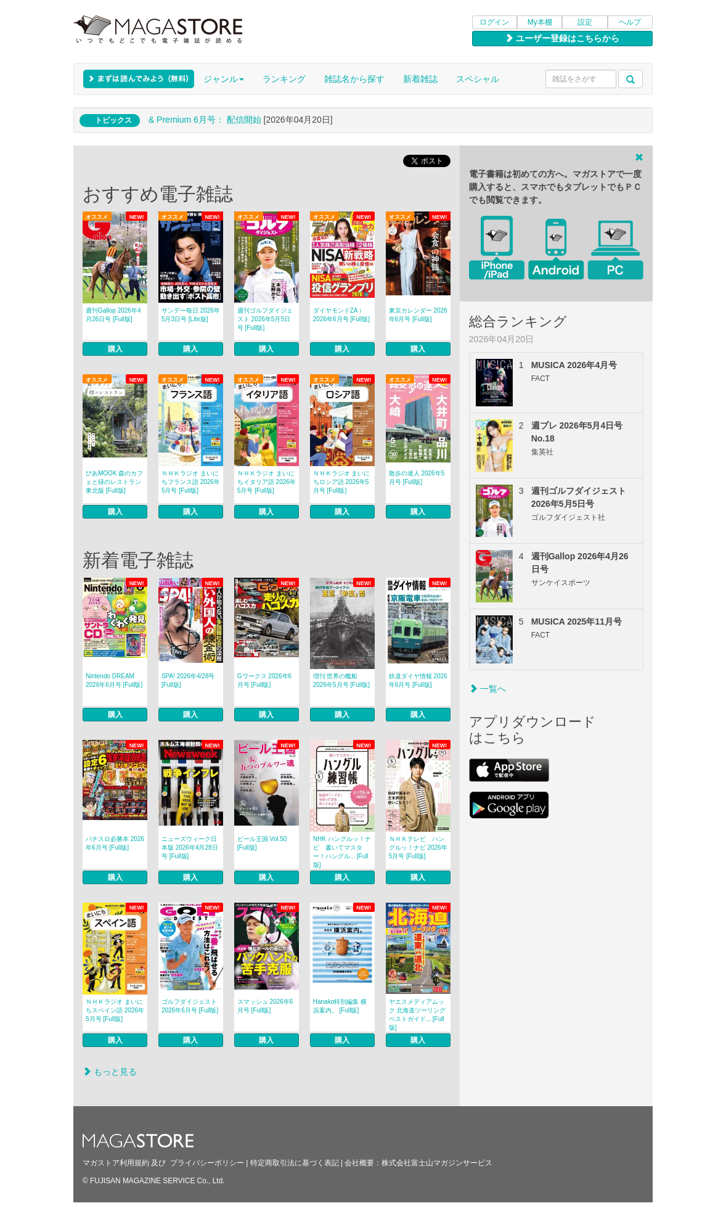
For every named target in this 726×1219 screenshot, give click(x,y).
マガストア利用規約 (116, 1163)
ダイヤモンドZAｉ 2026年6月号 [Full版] (341, 314)
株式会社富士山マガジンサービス (436, 1163)
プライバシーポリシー (207, 1163)
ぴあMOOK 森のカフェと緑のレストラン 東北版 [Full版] (114, 482)
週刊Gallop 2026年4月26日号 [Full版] (113, 314)
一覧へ (487, 689)
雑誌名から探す (354, 79)
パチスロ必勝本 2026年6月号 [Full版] (115, 843)
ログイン (494, 22)
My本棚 (540, 22)
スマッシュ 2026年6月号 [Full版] (265, 1006)
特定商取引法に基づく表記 (294, 1163)
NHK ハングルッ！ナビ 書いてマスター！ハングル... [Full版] (342, 851)
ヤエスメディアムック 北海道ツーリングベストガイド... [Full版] (417, 1014)
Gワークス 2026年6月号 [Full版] (264, 680)
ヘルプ (630, 22)
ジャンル (223, 79)
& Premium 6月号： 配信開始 (205, 120)
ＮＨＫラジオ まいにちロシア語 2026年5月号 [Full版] (341, 482)
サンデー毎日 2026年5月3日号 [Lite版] (190, 314)
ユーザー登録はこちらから (562, 38)
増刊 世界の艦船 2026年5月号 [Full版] (341, 680)
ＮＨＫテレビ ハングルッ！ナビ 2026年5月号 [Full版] (418, 847)
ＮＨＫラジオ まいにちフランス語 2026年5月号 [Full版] (190, 482)
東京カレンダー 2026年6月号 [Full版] (418, 314)
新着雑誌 (420, 79)
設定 (584, 22)
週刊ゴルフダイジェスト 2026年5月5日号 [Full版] (265, 319)
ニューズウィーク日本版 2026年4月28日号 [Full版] (189, 847)
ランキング (284, 79)
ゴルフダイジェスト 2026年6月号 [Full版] (189, 1006)
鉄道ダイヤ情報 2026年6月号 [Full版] (418, 680)
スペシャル (477, 79)
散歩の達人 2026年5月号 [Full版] (417, 477)
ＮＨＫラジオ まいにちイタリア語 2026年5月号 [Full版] (266, 482)
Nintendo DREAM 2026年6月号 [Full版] (114, 680)
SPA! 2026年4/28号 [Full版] (188, 680)
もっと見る (110, 1072)
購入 (115, 349)
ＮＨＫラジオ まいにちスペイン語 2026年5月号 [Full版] (115, 1010)
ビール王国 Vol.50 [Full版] (262, 843)
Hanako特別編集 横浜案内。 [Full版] (340, 1006)
